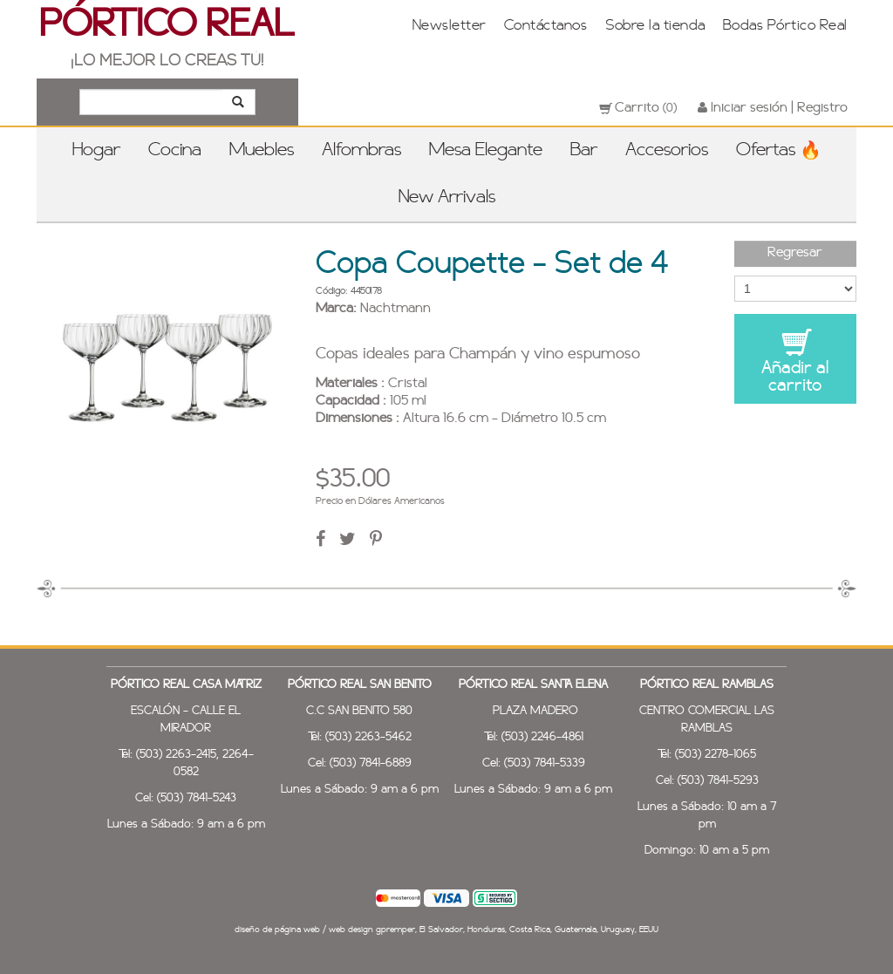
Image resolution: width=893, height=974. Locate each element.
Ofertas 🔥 (778, 151)
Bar (583, 151)
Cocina (174, 151)
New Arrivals (447, 198)
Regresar (794, 253)
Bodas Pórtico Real (785, 26)
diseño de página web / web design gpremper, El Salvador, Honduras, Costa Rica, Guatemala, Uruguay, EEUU (446, 930)
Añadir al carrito (795, 360)
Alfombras (361, 151)
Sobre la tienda (655, 26)
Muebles (261, 151)
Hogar (96, 151)
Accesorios (666, 151)
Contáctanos (546, 26)
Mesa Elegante (485, 151)
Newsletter (449, 26)
